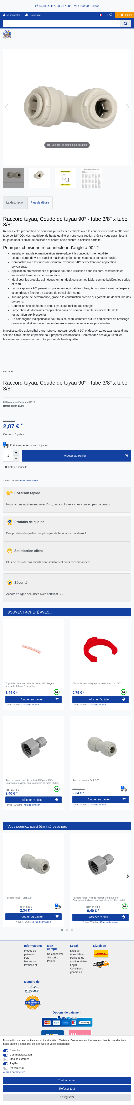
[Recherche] (125, 23)
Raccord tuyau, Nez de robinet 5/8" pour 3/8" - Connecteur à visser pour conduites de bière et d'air (32, 781)
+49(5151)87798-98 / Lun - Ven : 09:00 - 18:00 (67, 5)
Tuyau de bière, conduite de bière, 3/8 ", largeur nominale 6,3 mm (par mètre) (30, 684)
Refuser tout (67, 1088)
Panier (51, 961)
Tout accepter (67, 1080)
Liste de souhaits (16, 467)
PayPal (14, 1063)
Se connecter (55, 954)
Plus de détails (40, 202)
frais (26, 957)
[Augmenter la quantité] (16, 453)
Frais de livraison (29, 480)
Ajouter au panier (96, 456)
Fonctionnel (17, 1067)
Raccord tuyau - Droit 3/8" (85, 780)
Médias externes (20, 1059)
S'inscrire (52, 957)
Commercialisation (21, 1054)
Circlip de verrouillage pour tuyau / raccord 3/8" (96, 683)
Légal (73, 965)
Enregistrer (67, 1097)
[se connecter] (11, 15)
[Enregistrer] (33, 15)
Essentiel (15, 1050)
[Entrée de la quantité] (8, 456)
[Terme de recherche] (61, 23)
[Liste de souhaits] (109, 15)
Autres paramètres (14, 1072)
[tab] (15, 202)
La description (15, 202)
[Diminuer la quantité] (16, 459)
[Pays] (100, 15)
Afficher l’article (107, 699)
